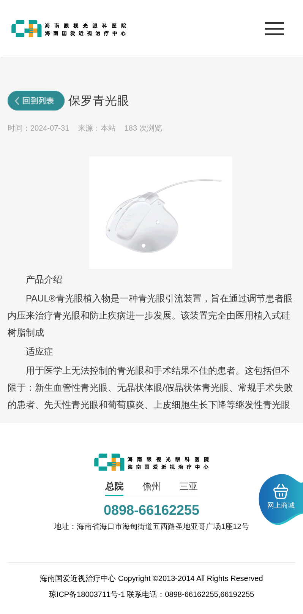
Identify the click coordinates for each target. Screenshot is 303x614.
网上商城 (281, 496)
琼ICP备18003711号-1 (87, 594)
